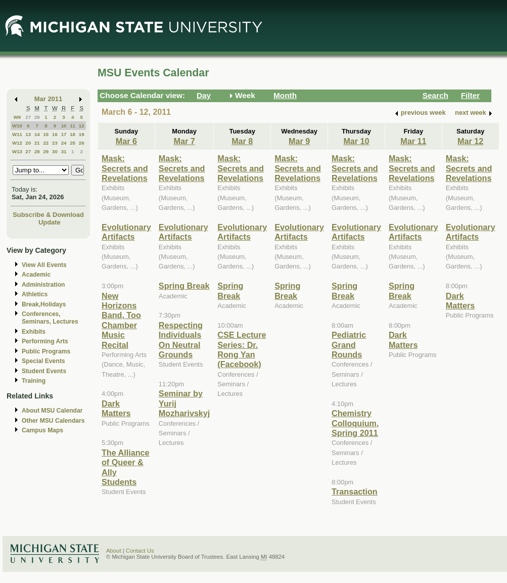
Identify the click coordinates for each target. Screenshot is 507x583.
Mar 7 (184, 141)
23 (55, 143)
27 (28, 117)
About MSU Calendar (52, 410)
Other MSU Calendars (53, 420)
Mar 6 (126, 141)
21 (37, 143)
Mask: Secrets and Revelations (125, 168)
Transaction (355, 491)
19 (81, 134)
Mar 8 (242, 141)
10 (64, 125)
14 (37, 134)
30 (55, 151)
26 (81, 143)
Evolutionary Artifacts (126, 231)
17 (64, 134)
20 (28, 143)
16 (55, 134)
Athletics (35, 294)
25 (72, 143)
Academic (36, 274)
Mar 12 (470, 141)
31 (64, 151)
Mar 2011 (48, 99)
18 (72, 134)
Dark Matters (116, 408)
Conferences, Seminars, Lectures (50, 317)
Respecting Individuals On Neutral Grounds (181, 340)
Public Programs (46, 351)
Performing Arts (45, 341)
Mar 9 (299, 141)
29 (46, 151)
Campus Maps (42, 430)
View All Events (44, 264)
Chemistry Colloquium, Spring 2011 (355, 423)
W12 (17, 143)
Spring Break (184, 285)
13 (28, 134)
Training (33, 380)
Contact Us (140, 551)
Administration (43, 284)
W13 (17, 151)
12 (81, 125)
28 (37, 117)
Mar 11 (413, 141)
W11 (17, 134)
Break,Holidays (44, 304)
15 (46, 134)
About (113, 551)
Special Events (43, 361)
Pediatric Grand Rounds (349, 344)
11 (72, 125)
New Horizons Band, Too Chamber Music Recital (121, 320)
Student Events (44, 371)
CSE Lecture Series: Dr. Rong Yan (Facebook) (241, 349)
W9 (17, 117)
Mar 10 (356, 141)
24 (64, 143)
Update (49, 222)
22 (46, 143)
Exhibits (33, 331)
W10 (17, 125)
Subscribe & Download (48, 214)
